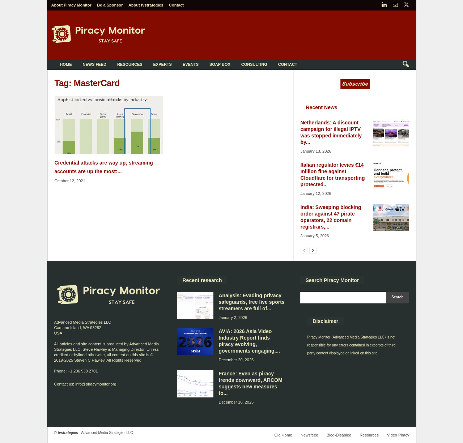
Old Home (283, 435)
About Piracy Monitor (71, 5)
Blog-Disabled (339, 435)
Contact (176, 5)
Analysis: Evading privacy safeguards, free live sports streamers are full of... (252, 302)
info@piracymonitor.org (95, 384)
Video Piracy (398, 435)
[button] (405, 64)
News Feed (94, 64)
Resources (130, 64)
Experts (162, 64)
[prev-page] (304, 250)
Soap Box (219, 64)
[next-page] (313, 250)
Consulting (254, 64)
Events (191, 64)
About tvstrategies (145, 5)
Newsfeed (309, 435)
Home (66, 64)
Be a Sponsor (110, 5)
